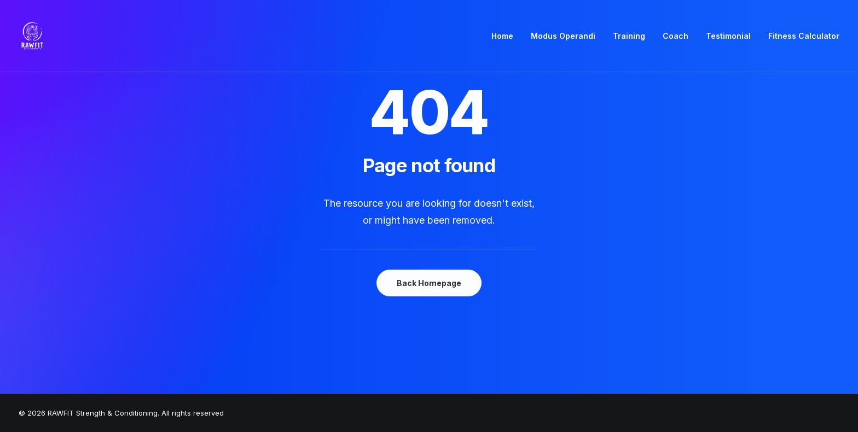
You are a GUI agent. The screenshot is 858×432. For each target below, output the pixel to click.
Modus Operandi (563, 35)
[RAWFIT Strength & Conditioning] (32, 36)
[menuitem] (506, 36)
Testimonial (728, 35)
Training (629, 35)
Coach (675, 35)
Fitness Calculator (803, 35)
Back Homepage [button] (429, 283)
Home (502, 35)
